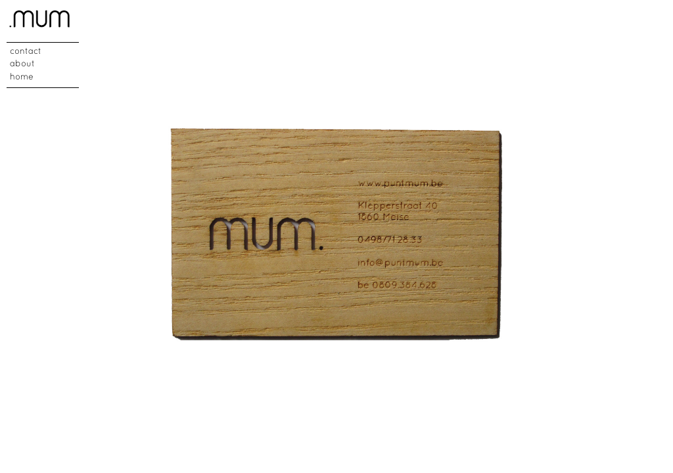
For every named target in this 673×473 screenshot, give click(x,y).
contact (25, 52)
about (22, 64)
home (22, 77)
